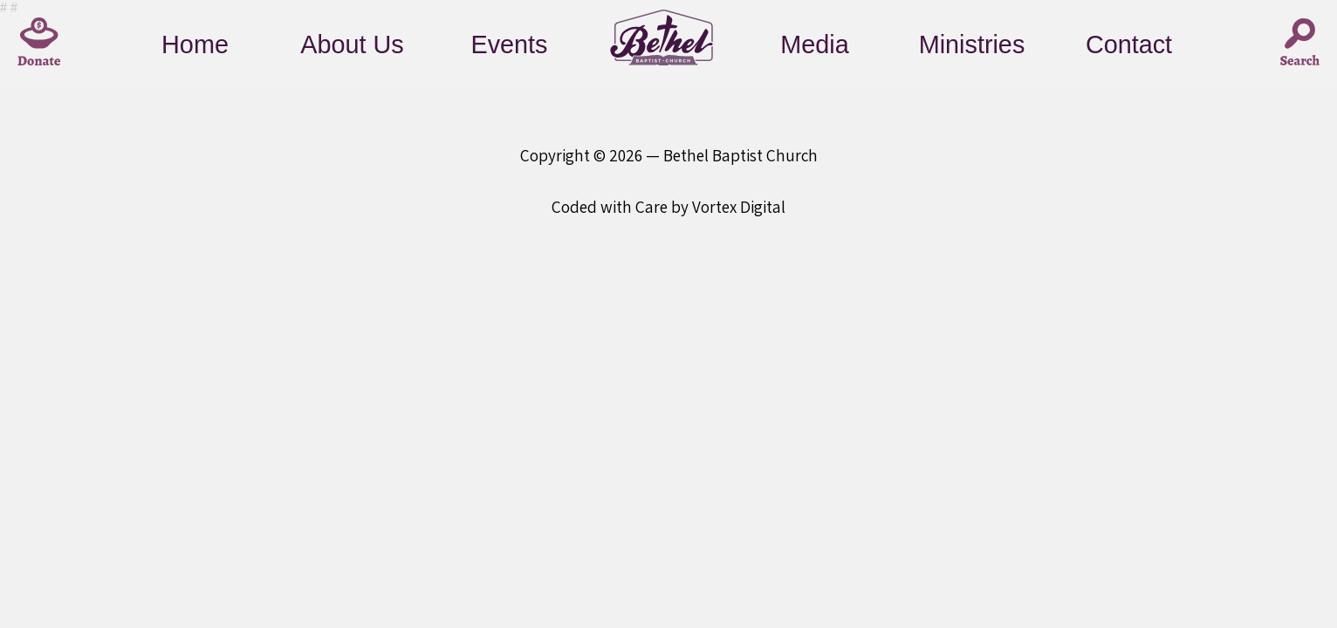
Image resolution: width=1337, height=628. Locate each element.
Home (195, 44)
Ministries (972, 44)
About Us (351, 44)
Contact (1129, 44)
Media (814, 44)
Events (508, 44)
